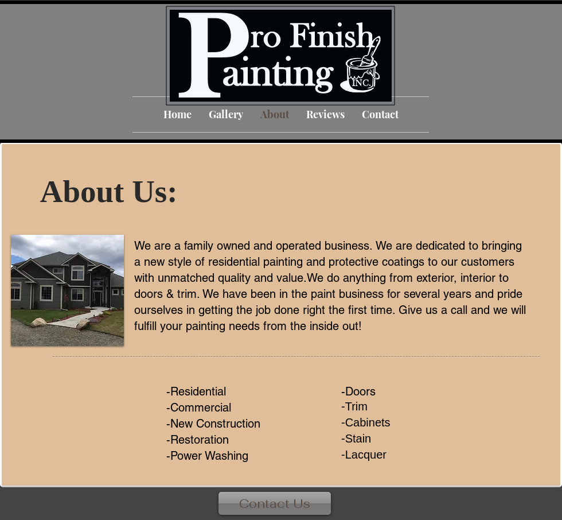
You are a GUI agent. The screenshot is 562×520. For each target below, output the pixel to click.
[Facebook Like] (535, 509)
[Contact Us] (274, 503)
